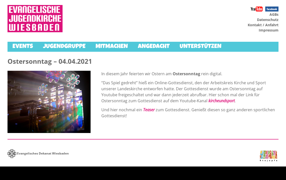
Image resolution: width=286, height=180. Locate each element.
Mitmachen (112, 47)
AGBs (273, 14)
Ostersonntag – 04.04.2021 (50, 61)
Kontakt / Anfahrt (263, 24)
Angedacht (154, 47)
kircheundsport (221, 101)
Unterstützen (200, 47)
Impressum (268, 30)
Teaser (149, 109)
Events (23, 47)
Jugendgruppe (64, 47)
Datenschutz (267, 19)
